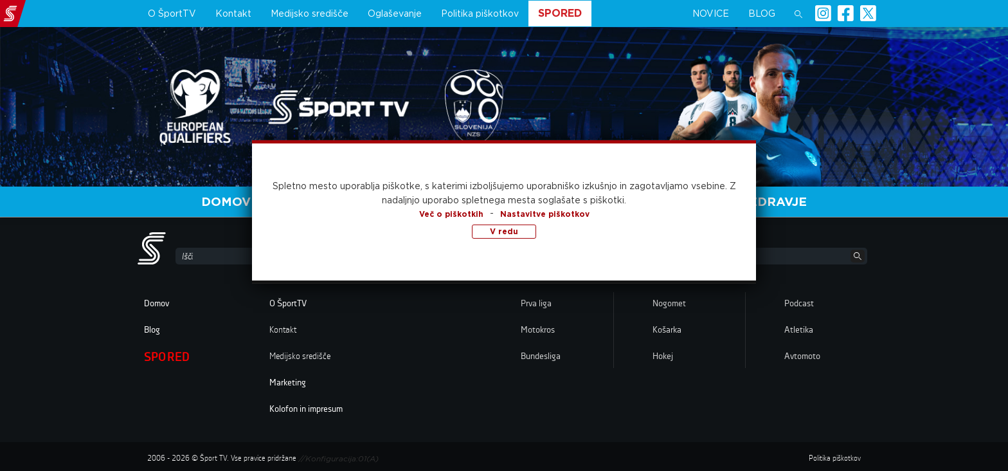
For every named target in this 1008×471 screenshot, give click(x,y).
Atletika (798, 330)
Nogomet (669, 304)
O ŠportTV (172, 13)
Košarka (666, 330)
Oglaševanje (395, 13)
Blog (761, 13)
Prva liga (536, 304)
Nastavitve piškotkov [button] (545, 213)
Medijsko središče (309, 13)
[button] (798, 13)
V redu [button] (504, 231)
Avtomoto (802, 356)
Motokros (538, 330)
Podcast (799, 304)
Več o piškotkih (451, 213)
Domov (226, 201)
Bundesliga (541, 356)
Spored (560, 13)
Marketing (287, 383)
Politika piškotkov (480, 13)
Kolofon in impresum (306, 409)
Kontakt (233, 13)
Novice (710, 13)
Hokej (662, 356)
